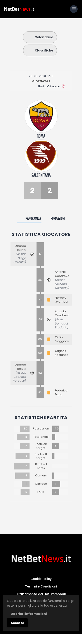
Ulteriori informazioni (29, 614)
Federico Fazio (61, 392)
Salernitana (41, 175)
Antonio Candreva (62, 274)
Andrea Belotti (20, 248)
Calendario (39, 37)
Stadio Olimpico (48, 86)
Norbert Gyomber (61, 300)
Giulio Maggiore (62, 339)
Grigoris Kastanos (61, 353)
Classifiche (40, 50)
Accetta (17, 623)
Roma (41, 135)
